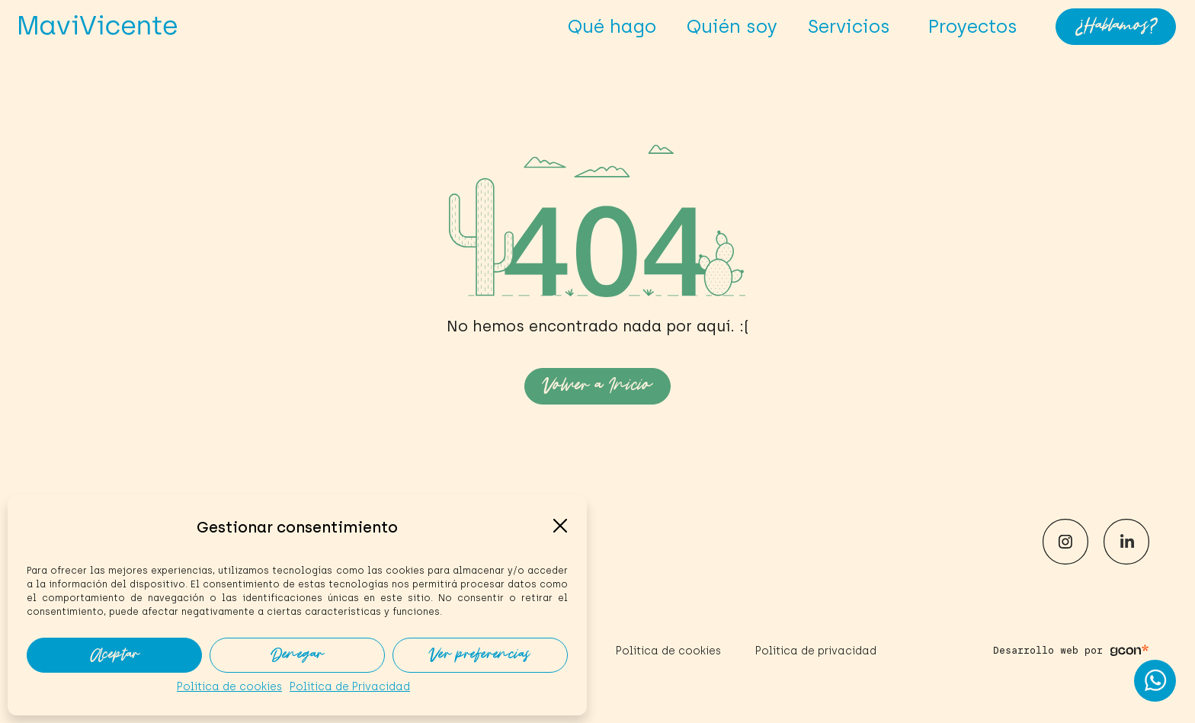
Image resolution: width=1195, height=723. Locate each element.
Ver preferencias (480, 655)
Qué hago (612, 26)
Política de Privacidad (350, 686)
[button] (560, 525)
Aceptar (114, 655)
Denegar (297, 655)
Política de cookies (229, 686)
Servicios (853, 26)
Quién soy (732, 26)
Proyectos (972, 26)
